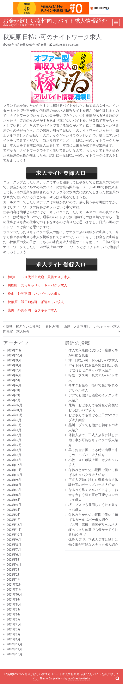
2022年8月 (14, 545)
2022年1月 (14, 579)
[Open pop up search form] (117, 678)
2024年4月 (14, 445)
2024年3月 (14, 450)
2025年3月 (14, 390)
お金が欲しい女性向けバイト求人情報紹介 (55, 21)
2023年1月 (14, 520)
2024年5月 (14, 440)
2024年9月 (14, 420)
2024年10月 (15, 415)
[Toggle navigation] (116, 22)
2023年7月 (14, 490)
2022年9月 (14, 540)
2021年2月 (14, 634)
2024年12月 (15, 405)
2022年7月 (14, 550)
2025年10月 (14, 355)
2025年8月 (14, 365)
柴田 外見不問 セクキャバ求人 (32, 310)
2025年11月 (14, 350)
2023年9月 (14, 480)
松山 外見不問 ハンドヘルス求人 (34, 294)
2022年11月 (14, 530)
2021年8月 (14, 604)
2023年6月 (14, 495)
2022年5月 (14, 560)
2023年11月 (14, 470)
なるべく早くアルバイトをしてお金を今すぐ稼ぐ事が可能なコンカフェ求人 (93, 495)
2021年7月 (14, 609)
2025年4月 (14, 385)
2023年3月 (14, 510)
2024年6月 (14, 435)
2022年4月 (14, 565)
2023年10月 (14, 475)
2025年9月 (14, 360)
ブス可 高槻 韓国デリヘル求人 (93, 525)
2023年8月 (14, 485)
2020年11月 (14, 649)
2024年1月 (14, 460)
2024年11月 (14, 410)
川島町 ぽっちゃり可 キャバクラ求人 (37, 285)
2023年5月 (14, 500)
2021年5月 (14, 619)
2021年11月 (14, 589)
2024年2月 (14, 455)
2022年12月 (14, 525)
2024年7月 (14, 430)
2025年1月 (14, 400)
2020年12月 (14, 644)
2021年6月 (14, 614)
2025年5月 (14, 380)
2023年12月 (14, 465)
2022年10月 (14, 535)
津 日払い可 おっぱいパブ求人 (93, 360)
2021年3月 (14, 629)
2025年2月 (14, 395)
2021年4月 (14, 624)
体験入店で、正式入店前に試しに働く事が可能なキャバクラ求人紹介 (93, 440)
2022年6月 (14, 555)
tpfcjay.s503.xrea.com (66, 44)
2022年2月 (14, 574)
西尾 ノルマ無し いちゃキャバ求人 (92, 326)
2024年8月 (14, 425)
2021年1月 (13, 639)
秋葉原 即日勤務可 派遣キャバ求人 (36, 302)
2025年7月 (14, 370)
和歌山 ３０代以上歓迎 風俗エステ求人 (39, 277)
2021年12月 (14, 584)
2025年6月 (14, 375)
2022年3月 (14, 569)
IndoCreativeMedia (79, 678)
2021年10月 (14, 594)
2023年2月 (14, 515)
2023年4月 (14, 505)
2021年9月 (14, 599)
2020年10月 (15, 654)
